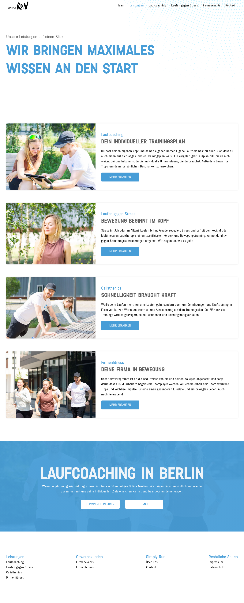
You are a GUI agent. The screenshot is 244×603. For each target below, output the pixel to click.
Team (121, 5)
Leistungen (137, 5)
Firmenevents (211, 5)
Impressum (216, 562)
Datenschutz (217, 567)
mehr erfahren (120, 179)
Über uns (152, 562)
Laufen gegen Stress (184, 5)
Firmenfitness (15, 577)
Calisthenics (14, 572)
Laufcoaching (157, 5)
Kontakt (230, 5)
